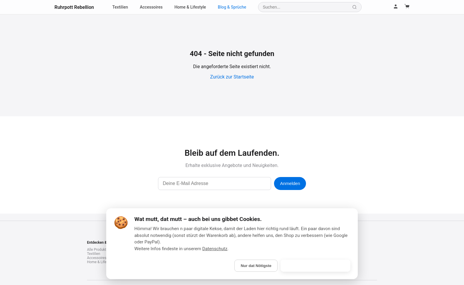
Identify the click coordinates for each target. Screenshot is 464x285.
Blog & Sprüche (232, 7)
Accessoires (151, 7)
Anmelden (290, 183)
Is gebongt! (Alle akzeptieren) (315, 265)
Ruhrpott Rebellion (74, 7)
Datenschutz (215, 248)
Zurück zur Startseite (232, 77)
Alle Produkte (97, 250)
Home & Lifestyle (190, 7)
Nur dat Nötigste (256, 265)
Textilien (120, 7)
